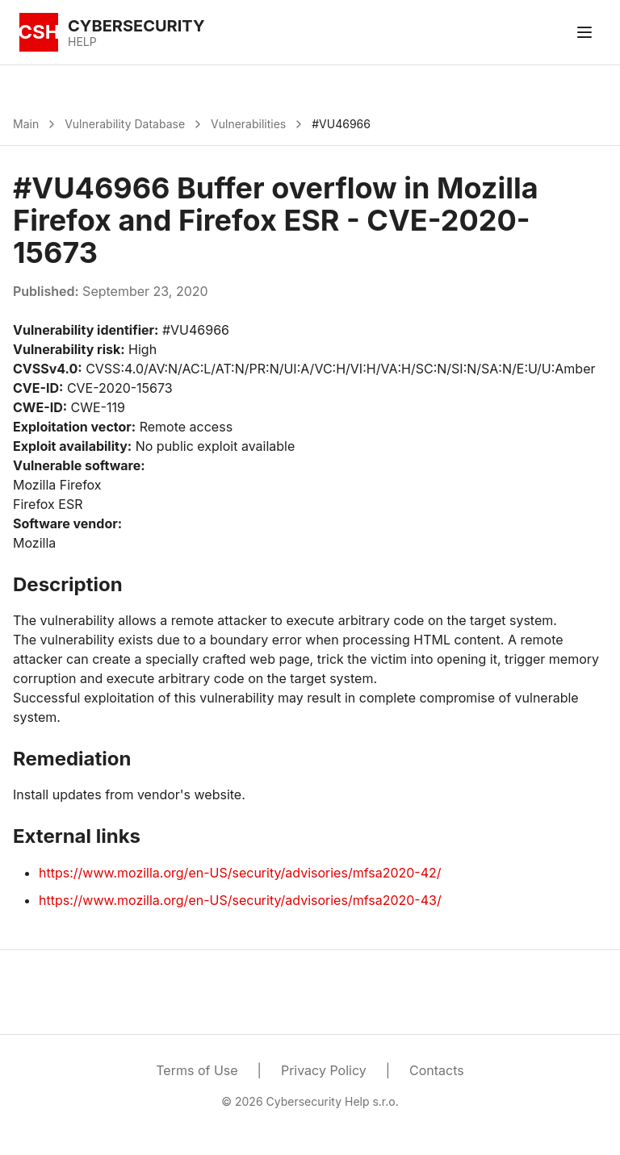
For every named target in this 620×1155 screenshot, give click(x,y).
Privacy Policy (324, 1070)
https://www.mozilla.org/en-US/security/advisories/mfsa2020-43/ (240, 900)
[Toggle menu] (584, 32)
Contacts (436, 1070)
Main (26, 124)
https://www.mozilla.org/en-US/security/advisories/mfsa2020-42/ (240, 873)
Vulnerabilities (248, 124)
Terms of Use (196, 1070)
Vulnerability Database (125, 124)
